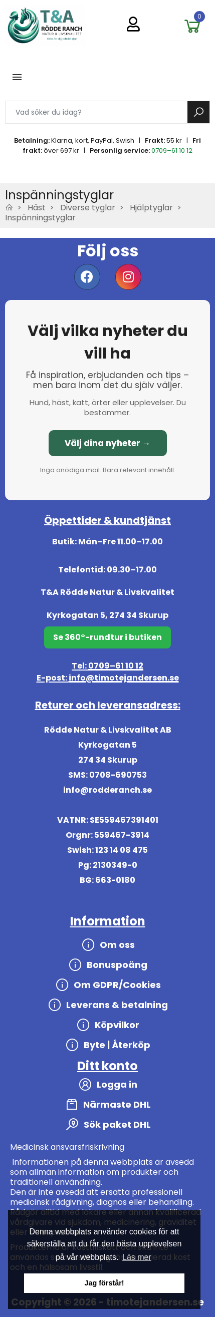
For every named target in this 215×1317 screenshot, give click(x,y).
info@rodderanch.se (107, 790)
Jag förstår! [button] (104, 1283)
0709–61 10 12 (171, 150)
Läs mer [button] (136, 1257)
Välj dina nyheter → (108, 443)
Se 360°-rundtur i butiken (107, 637)
